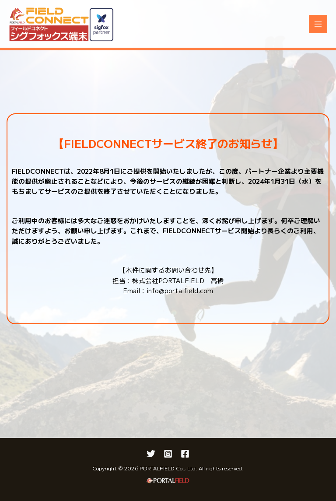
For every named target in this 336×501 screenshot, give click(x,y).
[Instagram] (168, 453)
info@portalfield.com (180, 290)
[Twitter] (151, 453)
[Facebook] (185, 453)
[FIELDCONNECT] (61, 24)
